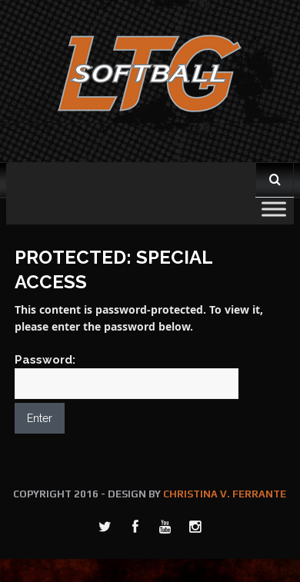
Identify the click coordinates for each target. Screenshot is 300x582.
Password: (126, 376)
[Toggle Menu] (274, 208)
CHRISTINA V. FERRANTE (224, 494)
